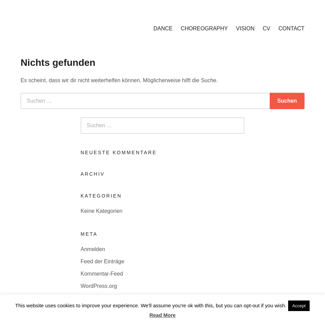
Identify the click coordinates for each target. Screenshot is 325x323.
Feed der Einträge (102, 261)
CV (266, 28)
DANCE (162, 28)
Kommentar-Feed (102, 274)
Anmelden (93, 249)
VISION (245, 28)
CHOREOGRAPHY (204, 28)
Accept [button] (299, 305)
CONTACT (292, 28)
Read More (163, 315)
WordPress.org (99, 286)
